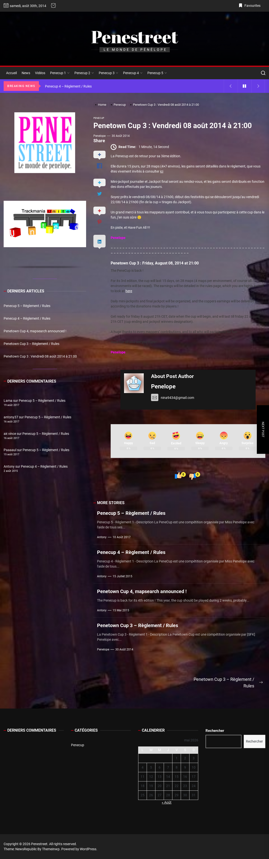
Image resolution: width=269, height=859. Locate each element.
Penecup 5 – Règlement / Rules (131, 513)
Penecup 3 (108, 73)
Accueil (11, 73)
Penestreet (134, 36)
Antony (102, 537)
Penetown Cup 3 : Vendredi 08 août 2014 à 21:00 (40, 356)
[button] (11, 224)
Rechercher (215, 730)
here (129, 291)
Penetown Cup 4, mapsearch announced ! (142, 591)
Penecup (77, 745)
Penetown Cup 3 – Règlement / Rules (137, 625)
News (26, 73)
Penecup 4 (133, 73)
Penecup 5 (157, 73)
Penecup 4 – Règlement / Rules (131, 552)
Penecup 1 (60, 73)
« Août (166, 802)
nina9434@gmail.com (172, 398)
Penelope (99, 136)
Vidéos (40, 73)
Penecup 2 (84, 73)
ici (161, 171)
